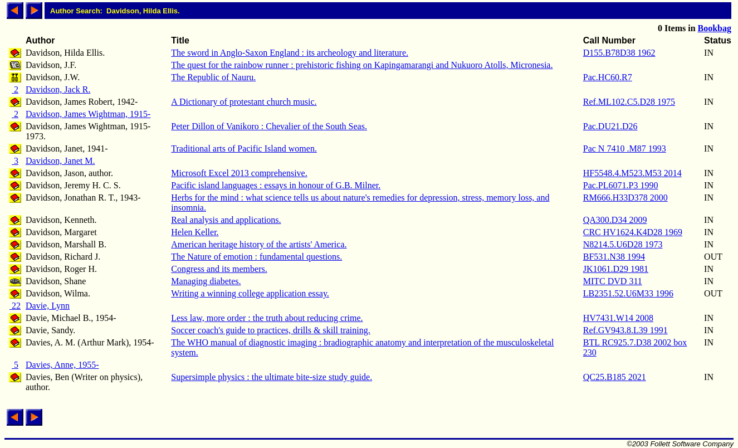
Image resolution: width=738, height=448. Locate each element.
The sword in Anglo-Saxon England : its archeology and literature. (289, 52)
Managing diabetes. (206, 281)
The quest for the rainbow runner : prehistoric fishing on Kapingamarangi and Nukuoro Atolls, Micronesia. (362, 65)
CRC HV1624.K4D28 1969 (632, 232)
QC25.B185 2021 (614, 377)
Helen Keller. (194, 232)
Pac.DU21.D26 (610, 126)
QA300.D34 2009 (615, 220)
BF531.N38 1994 (614, 256)
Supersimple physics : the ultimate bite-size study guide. (271, 377)
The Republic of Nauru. (213, 77)
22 (15, 305)
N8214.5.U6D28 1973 (623, 244)
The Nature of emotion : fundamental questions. (256, 256)
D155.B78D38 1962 (619, 52)
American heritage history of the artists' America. (258, 244)
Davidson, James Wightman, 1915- (88, 114)
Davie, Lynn (48, 305)
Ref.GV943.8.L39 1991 (625, 330)
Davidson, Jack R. (58, 89)
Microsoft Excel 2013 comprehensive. (239, 173)
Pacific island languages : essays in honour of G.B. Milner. (275, 185)
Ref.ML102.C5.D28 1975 (629, 101)
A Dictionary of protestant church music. (243, 101)
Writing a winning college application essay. (250, 293)
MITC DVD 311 (612, 281)
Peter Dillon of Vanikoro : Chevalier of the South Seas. (269, 126)
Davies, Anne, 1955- (62, 364)
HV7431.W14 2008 (618, 318)
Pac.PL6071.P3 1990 (620, 185)
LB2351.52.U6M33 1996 (628, 293)
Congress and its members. (219, 269)
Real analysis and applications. (226, 220)
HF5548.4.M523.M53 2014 (632, 173)
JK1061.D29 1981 (615, 269)
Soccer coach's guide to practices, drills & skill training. (270, 330)
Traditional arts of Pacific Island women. (244, 148)
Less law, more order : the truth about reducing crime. (267, 318)
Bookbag (714, 28)
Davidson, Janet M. (60, 160)
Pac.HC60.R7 (607, 77)
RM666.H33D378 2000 (625, 197)
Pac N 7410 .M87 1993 (624, 148)
